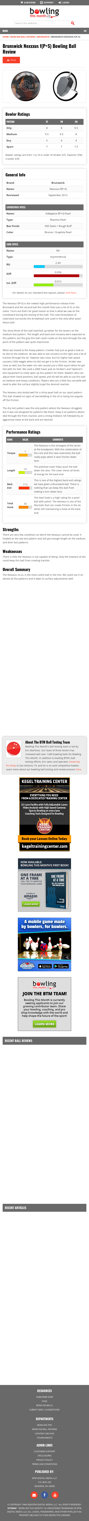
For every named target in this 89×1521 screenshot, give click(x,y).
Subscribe (27, 2)
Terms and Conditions (44, 1464)
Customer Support (44, 1451)
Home (6, 36)
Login (63, 2)
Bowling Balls (44, 1405)
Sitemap (12, 1508)
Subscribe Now (44, 1396)
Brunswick (43, 36)
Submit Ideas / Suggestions (44, 1409)
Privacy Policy (44, 1459)
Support (47, 2)
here (78, 769)
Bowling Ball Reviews (23, 36)
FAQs (44, 1401)
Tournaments (44, 1437)
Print (11, 60)
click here (70, 292)
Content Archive (44, 1433)
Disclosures (44, 1455)
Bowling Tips (44, 1424)
